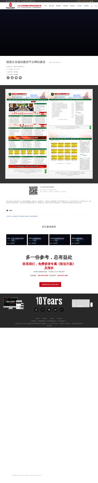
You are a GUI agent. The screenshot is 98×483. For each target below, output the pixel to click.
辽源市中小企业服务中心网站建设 (15, 216)
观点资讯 (72, 5)
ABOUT (37, 318)
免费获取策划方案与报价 (50, 284)
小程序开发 (47, 201)
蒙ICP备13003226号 (77, 323)
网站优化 (34, 201)
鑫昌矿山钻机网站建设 (31, 216)
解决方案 (51, 5)
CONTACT (60, 318)
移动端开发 (40, 201)
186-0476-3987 (43, 275)
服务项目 (58, 5)
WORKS (45, 318)
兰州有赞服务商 (41, 321)
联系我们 (86, 5)
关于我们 (79, 5)
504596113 (68, 323)
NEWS (52, 318)
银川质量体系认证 (52, 321)
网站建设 (29, 201)
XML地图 (49, 325)
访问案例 (16, 74)
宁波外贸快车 (61, 321)
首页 (45, 5)
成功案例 (65, 5)
